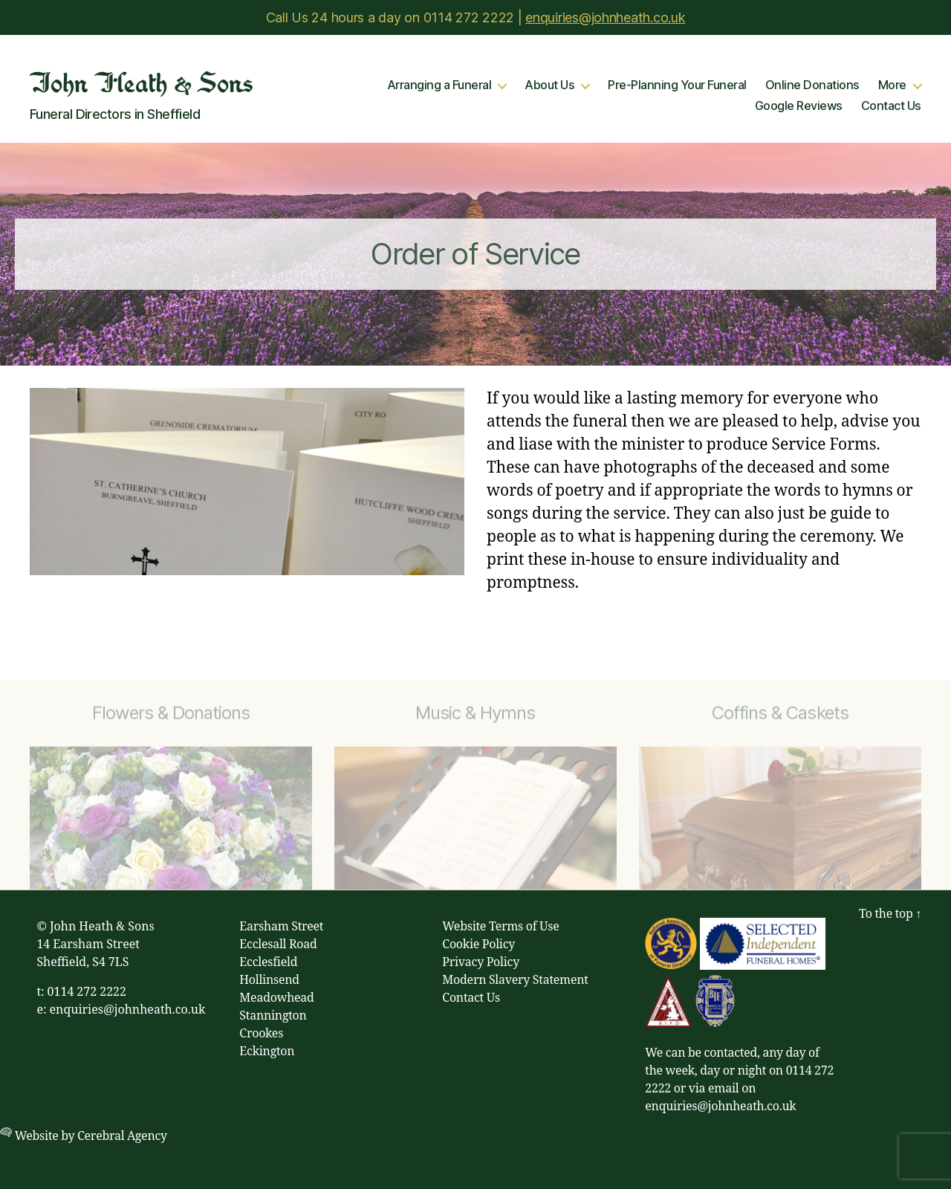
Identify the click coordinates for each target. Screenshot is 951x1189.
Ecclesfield (268, 962)
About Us (549, 85)
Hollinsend (269, 980)
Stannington (272, 1015)
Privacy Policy (480, 962)
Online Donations (812, 85)
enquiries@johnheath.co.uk (605, 17)
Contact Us (891, 106)
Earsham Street (281, 926)
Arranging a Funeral (439, 85)
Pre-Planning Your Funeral (677, 85)
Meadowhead (276, 998)
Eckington (266, 1051)
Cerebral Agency (122, 1136)
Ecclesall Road (278, 944)
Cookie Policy (478, 944)
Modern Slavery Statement (515, 980)
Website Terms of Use (500, 926)
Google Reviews (799, 106)
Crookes (261, 1033)
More (892, 85)
